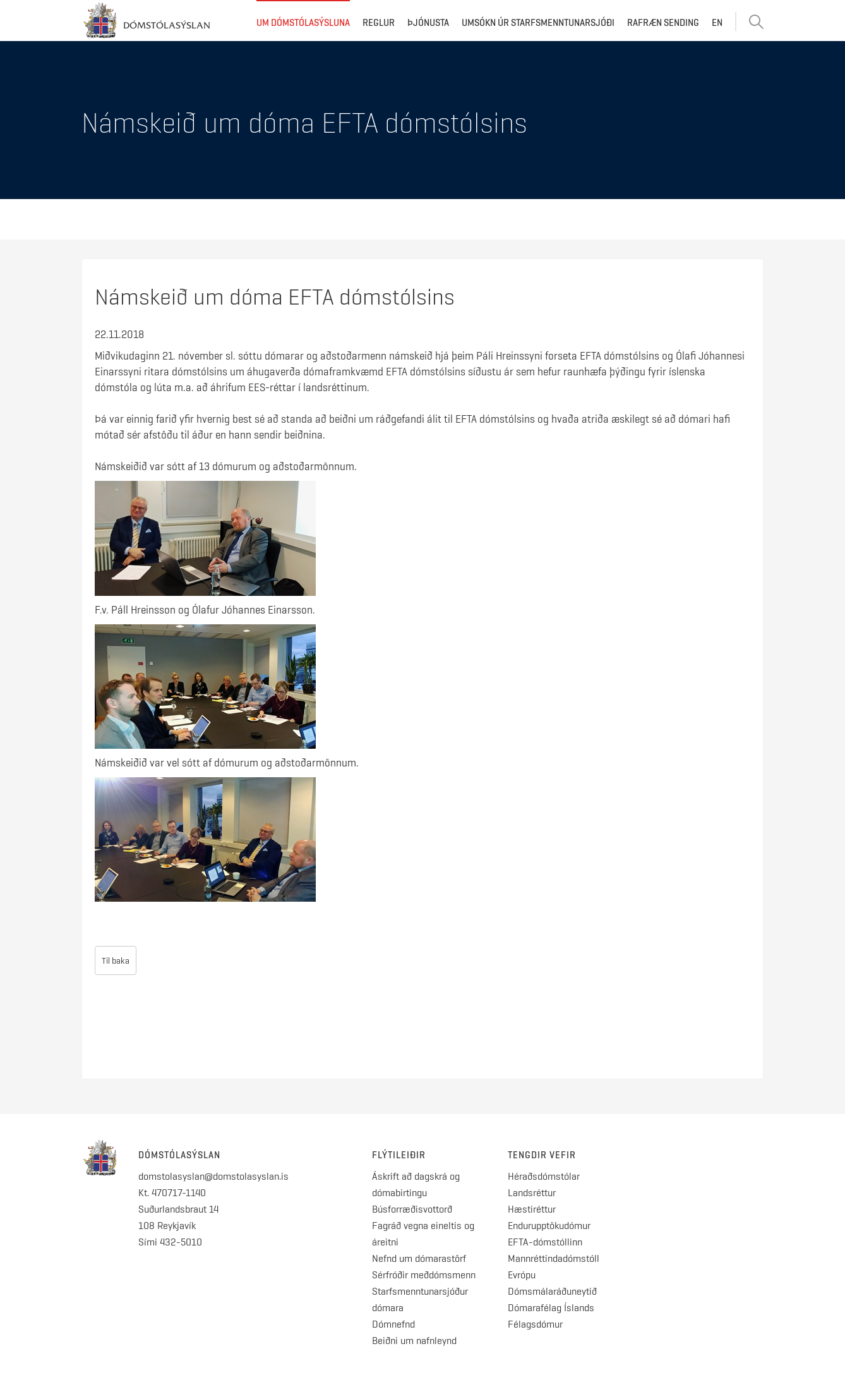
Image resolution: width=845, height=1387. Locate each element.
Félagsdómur (535, 1324)
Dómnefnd (393, 1324)
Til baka (115, 960)
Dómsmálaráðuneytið (552, 1291)
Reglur (379, 22)
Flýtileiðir (399, 1155)
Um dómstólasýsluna (303, 22)
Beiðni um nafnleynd (414, 1340)
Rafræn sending (663, 22)
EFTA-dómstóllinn (545, 1242)
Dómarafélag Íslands (551, 1307)
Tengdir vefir (542, 1155)
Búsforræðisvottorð (412, 1209)
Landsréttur (532, 1192)
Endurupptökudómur (549, 1225)
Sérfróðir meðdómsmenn (424, 1274)
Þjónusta (428, 22)
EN (717, 22)
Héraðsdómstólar (544, 1176)
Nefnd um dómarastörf (419, 1258)
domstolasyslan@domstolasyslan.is (213, 1176)
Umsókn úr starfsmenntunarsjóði (538, 22)
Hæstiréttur (532, 1209)
